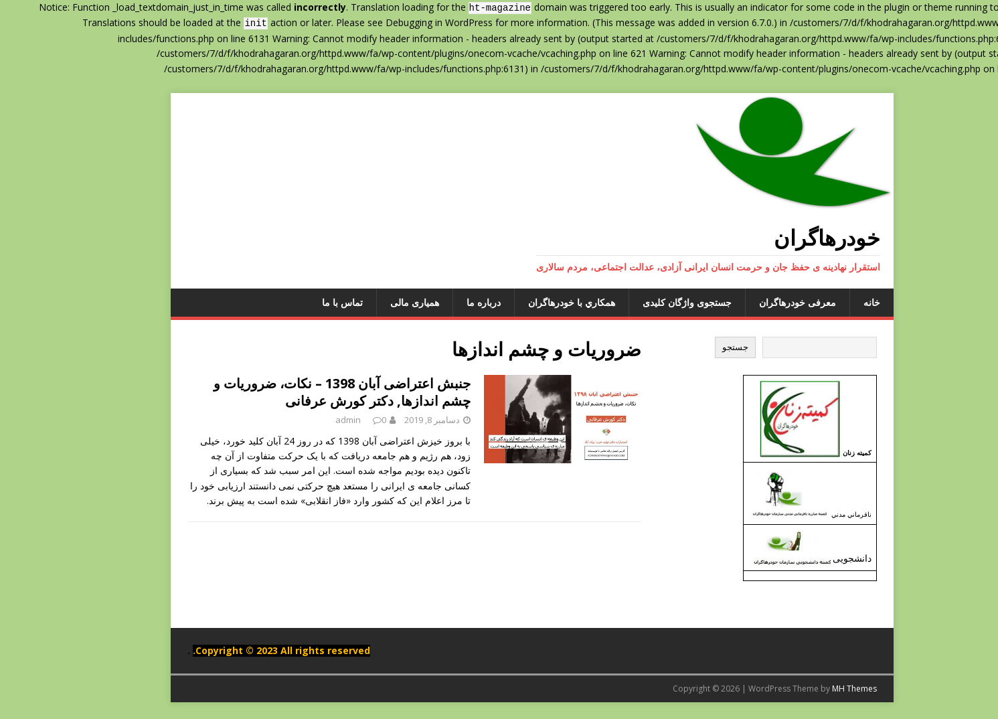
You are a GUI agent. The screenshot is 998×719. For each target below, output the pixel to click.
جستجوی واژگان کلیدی (654, 302)
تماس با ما (309, 302)
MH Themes (821, 688)
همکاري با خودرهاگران (538, 302)
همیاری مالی (381, 302)
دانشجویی (819, 558)
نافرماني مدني (819, 514)
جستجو (702, 347)
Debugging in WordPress (406, 22)
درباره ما (451, 302)
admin (315, 420)
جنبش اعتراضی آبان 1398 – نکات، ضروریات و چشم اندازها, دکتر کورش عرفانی (309, 392)
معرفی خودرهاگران (764, 302)
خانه (839, 302)
